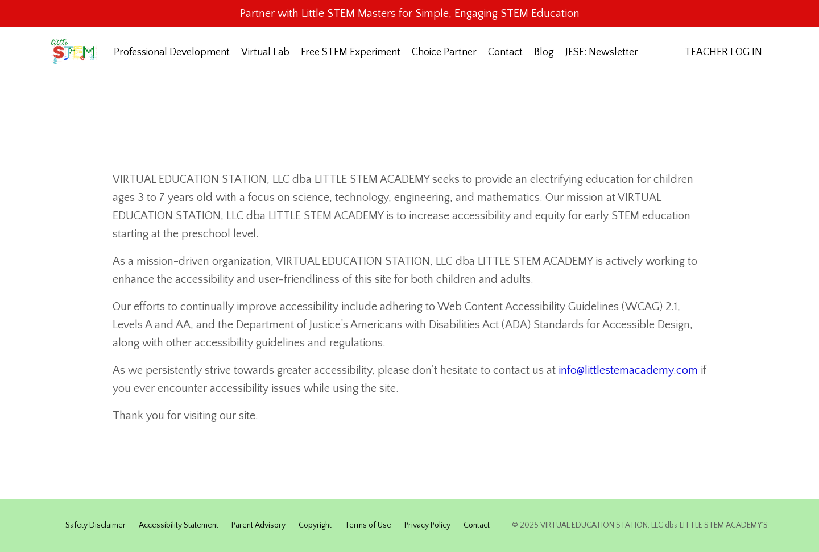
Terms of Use (368, 525)
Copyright (315, 525)
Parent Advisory (258, 525)
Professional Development (172, 52)
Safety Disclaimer (95, 525)
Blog (544, 52)
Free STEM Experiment (350, 52)
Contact (505, 52)
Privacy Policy (427, 525)
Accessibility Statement (178, 525)
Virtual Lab (265, 52)
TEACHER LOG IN (723, 52)
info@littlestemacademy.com (628, 370)
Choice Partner (444, 52)
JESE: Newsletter (601, 52)
